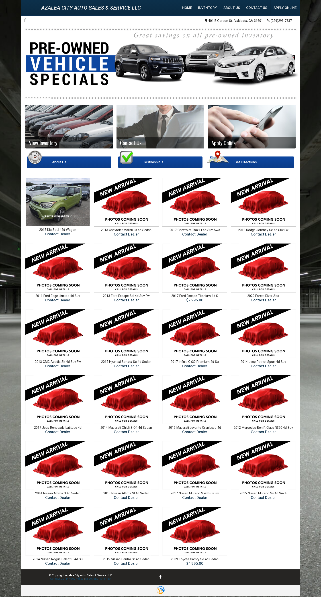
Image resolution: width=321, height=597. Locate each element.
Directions (91, 579)
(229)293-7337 (279, 21)
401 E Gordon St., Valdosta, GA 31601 (234, 22)
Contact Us (57, 579)
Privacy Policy (74, 579)
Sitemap (105, 579)
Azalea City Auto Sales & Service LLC (91, 8)
